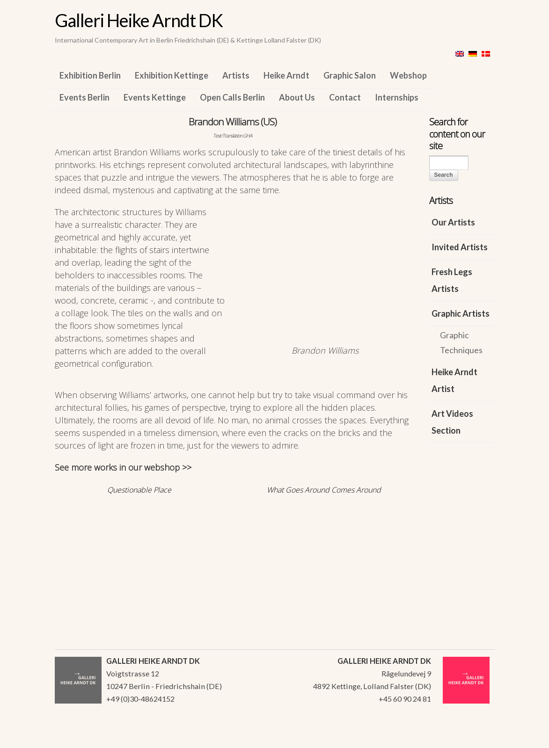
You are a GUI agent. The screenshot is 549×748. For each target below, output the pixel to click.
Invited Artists (460, 247)
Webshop (408, 75)
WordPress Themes (477, 738)
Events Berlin (84, 97)
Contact (345, 97)
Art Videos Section (452, 422)
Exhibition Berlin (90, 75)
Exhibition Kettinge (171, 75)
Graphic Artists (461, 313)
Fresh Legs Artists (452, 280)
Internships (396, 97)
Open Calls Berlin (232, 97)
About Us (297, 97)
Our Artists (453, 222)
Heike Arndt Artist (454, 380)
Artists (235, 75)
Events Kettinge (155, 97)
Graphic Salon (349, 75)
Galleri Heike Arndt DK (139, 20)
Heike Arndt (286, 75)
